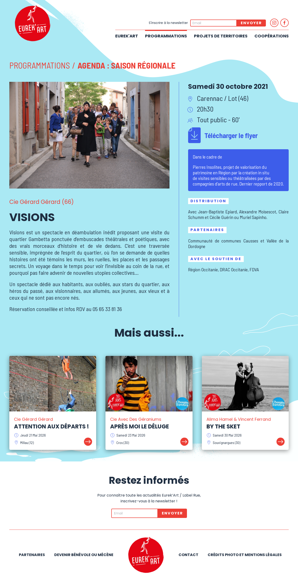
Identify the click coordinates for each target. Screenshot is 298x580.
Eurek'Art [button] (126, 36)
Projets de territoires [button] (220, 36)
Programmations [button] (166, 36)
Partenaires (32, 554)
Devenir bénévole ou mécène (83, 554)
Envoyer (251, 23)
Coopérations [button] (271, 36)
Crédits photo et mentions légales (245, 554)
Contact (188, 554)
